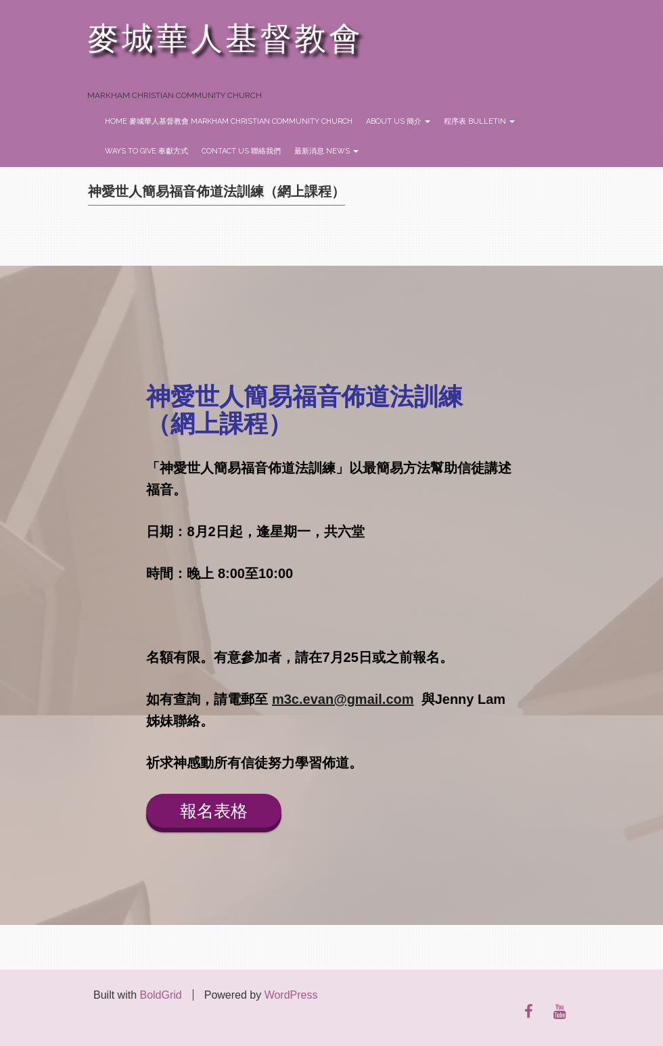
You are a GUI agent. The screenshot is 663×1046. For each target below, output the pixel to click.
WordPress (291, 995)
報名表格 (214, 810)
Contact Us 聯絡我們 (241, 151)
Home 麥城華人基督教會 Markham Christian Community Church (228, 121)
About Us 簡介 (398, 121)
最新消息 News (326, 151)
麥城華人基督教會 (225, 39)
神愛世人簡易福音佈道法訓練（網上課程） (216, 191)
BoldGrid (160, 995)
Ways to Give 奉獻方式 (146, 151)
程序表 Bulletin (479, 121)
